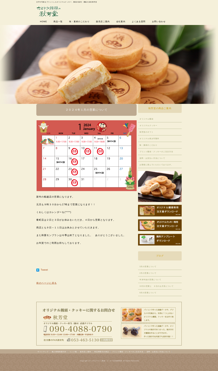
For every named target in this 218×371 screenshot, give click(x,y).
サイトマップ (43, 352)
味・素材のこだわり (79, 21)
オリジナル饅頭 (146, 119)
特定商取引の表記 (101, 352)
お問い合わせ (159, 21)
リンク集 (73, 352)
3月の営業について (148, 267)
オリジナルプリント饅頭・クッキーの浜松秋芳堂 (105, 361)
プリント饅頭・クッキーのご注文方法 (156, 152)
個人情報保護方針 (59, 352)
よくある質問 (138, 21)
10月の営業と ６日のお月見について (157, 286)
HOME (43, 21)
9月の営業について (148, 293)
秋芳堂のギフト (146, 132)
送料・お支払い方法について (152, 158)
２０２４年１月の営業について (86, 109)
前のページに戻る (46, 283)
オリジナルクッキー (148, 125)
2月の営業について (148, 273)
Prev (3, 69)
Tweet (44, 270)
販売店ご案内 (103, 21)
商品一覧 (57, 21)
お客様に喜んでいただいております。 (156, 165)
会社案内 (120, 21)
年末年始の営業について (150, 280)
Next (214, 69)
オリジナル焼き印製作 (149, 139)
